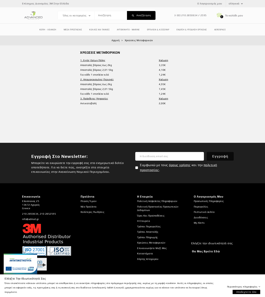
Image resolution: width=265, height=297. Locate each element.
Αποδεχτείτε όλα (246, 292)
